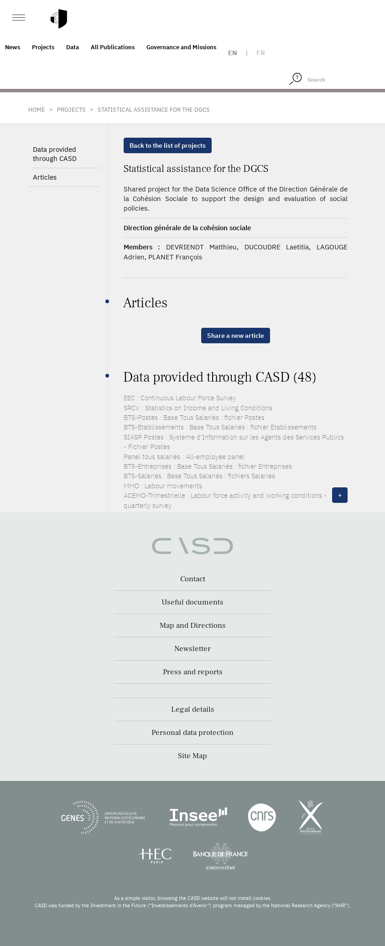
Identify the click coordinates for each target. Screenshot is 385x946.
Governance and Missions (181, 47)
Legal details (192, 709)
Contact (192, 579)
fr (260, 52)
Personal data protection (192, 733)
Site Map (192, 756)
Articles (45, 177)
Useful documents (192, 602)
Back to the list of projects (168, 145)
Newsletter (192, 649)
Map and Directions (193, 625)
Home (36, 110)
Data (72, 47)
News (12, 47)
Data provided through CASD (55, 154)
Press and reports (193, 672)
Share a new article (235, 335)
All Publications (113, 47)
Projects (43, 47)
